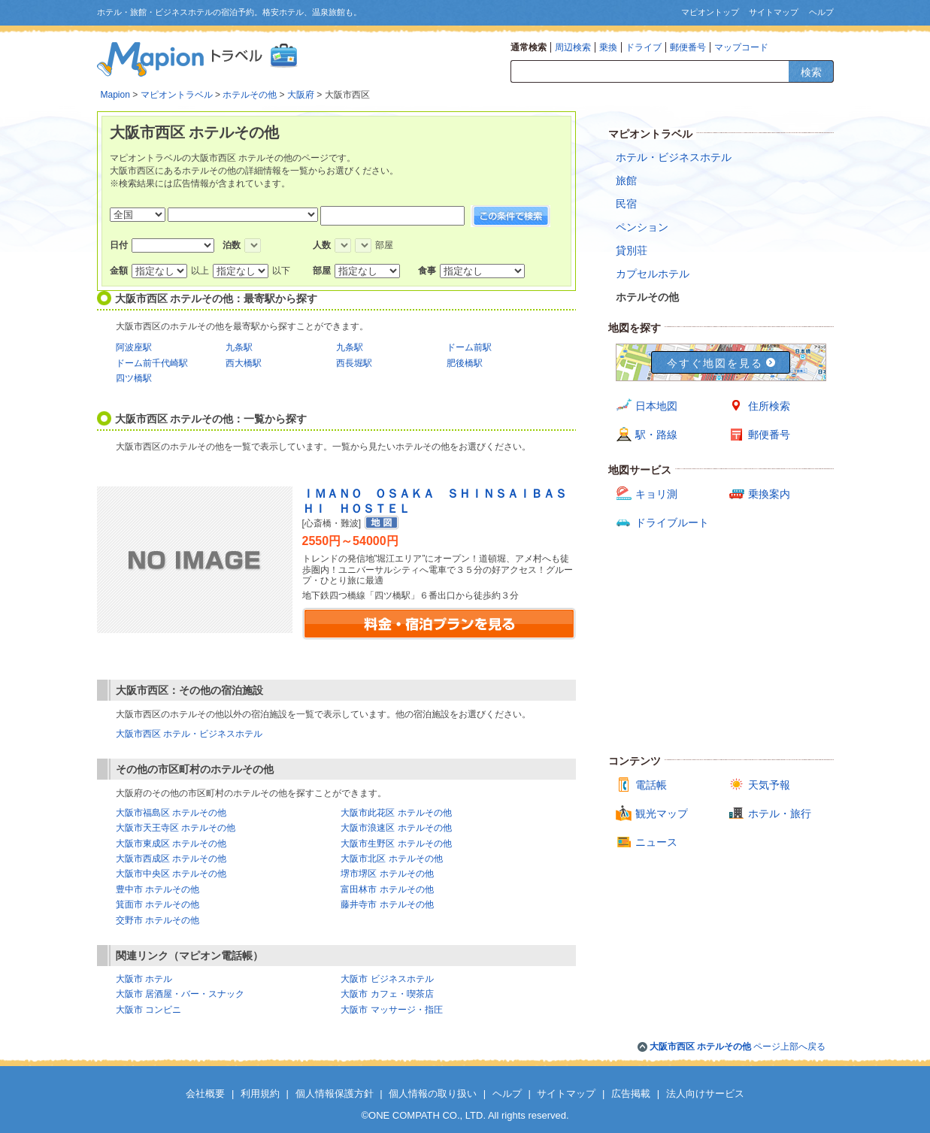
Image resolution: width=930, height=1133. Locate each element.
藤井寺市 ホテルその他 (387, 904)
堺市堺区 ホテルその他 (387, 873)
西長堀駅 (354, 363)
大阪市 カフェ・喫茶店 (387, 994)
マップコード (741, 47)
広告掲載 (630, 1093)
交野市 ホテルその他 (157, 920)
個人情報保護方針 (334, 1093)
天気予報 (769, 785)
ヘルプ (821, 12)
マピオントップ (710, 12)
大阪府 (300, 94)
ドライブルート (672, 523)
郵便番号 (688, 47)
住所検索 (769, 406)
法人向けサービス (705, 1093)
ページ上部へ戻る (738, 1046)
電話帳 (651, 785)
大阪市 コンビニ (148, 1009)
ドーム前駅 (469, 347)
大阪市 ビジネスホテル (387, 979)
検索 (811, 72)
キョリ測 (656, 494)
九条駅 (239, 347)
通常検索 (528, 47)
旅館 (626, 180)
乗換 (608, 47)
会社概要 (205, 1093)
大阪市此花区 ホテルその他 (396, 812)
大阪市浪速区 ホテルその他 (396, 827)
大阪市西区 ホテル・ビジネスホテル (189, 734)
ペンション (642, 227)
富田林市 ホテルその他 (387, 889)
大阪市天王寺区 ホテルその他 (175, 827)
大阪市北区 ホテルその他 (391, 858)
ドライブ (644, 47)
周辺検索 (573, 47)
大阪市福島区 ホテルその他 (171, 812)
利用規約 (260, 1093)
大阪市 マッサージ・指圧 (391, 1009)
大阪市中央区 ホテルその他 (171, 873)
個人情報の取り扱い (433, 1093)
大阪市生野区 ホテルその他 (396, 843)
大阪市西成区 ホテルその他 (171, 858)
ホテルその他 (250, 94)
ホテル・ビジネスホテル (674, 157)
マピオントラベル (177, 94)
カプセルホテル (652, 274)
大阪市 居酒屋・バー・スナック (180, 994)
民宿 (626, 204)
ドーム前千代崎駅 (152, 363)
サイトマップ (773, 12)
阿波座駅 (134, 347)
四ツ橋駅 (134, 378)
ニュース (656, 842)
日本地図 (656, 406)
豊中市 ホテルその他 (157, 889)
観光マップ (661, 813)
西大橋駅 (244, 363)
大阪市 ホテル (144, 979)
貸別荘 (631, 250)
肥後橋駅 (465, 363)
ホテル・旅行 (779, 813)
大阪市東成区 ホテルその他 (171, 843)
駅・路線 (656, 435)
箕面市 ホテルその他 (157, 904)
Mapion (115, 94)
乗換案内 (769, 494)
